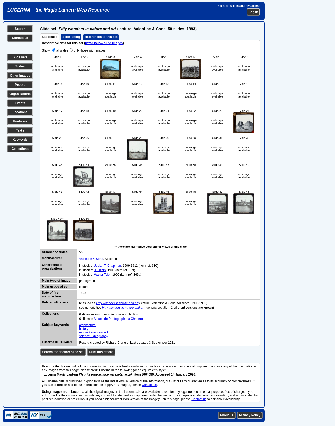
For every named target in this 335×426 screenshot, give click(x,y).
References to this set (101, 37)
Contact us (20, 38)
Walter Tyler (102, 274)
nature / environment (93, 332)
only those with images (89, 50)
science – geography (93, 336)
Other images (20, 75)
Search (20, 29)
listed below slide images (104, 43)
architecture (87, 325)
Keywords (20, 139)
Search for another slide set (62, 352)
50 (80, 252)
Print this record (101, 352)
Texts (20, 130)
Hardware (20, 121)
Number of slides (54, 252)
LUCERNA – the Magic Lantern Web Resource (58, 10)
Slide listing (71, 37)
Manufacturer (52, 258)
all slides (62, 50)
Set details (49, 37)
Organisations (20, 94)
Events (20, 103)
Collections (20, 149)
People (20, 85)
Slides (20, 66)
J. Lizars (100, 270)
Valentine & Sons (91, 259)
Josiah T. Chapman (107, 266)
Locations (20, 112)
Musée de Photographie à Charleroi (118, 319)
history (83, 329)
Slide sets (20, 57)
